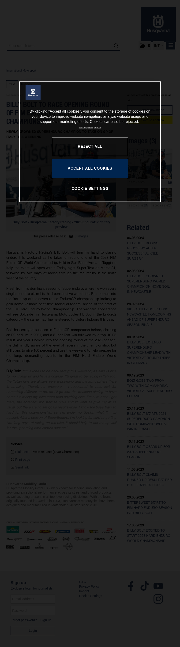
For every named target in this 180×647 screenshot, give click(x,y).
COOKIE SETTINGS (89, 189)
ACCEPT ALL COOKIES (90, 169)
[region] (90, 141)
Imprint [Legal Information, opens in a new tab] (97, 127)
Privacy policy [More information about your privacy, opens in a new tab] (86, 127)
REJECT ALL (90, 146)
